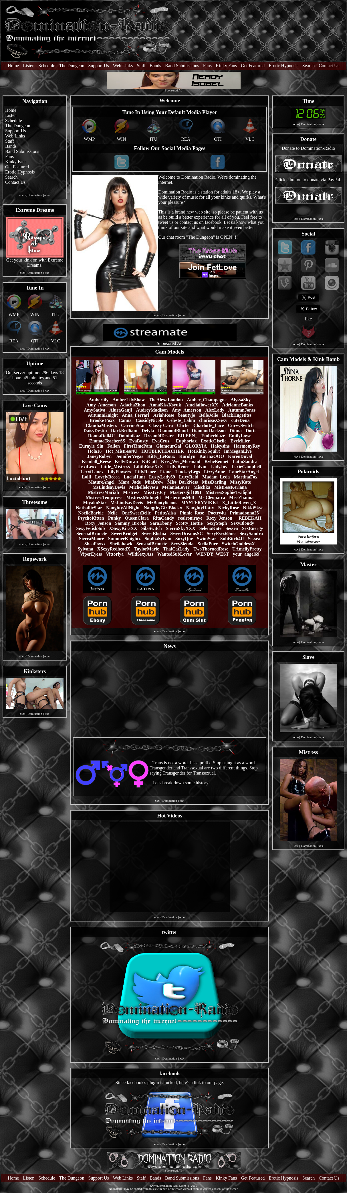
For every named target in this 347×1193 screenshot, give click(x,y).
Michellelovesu (143, 487)
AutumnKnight (103, 415)
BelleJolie (208, 415)
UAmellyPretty (247, 548)
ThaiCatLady (176, 548)
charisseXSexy (213, 420)
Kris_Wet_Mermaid (181, 461)
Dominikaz (129, 435)
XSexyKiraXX (123, 528)
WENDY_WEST (212, 554)
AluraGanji (120, 410)
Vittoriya (115, 554)
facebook (169, 1073)
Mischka (201, 487)
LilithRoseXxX (148, 466)
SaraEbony (161, 523)
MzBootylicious (162, 502)
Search (308, 65)
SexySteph (217, 523)
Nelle (113, 512)
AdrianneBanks (237, 404)
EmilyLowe (240, 435)
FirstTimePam (138, 446)
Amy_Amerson (101, 404)
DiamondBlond (173, 430)
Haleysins (220, 446)
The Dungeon (71, 65)
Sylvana (85, 548)
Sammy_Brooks (130, 523)
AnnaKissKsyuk (165, 404)
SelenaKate (210, 528)
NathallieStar (89, 507)
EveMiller (240, 440)
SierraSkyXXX (180, 528)
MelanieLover (176, 487)
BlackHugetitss (236, 415)
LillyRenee (145, 471)
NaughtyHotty (200, 507)
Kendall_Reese (96, 461)
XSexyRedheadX (113, 548)
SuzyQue (184, 538)
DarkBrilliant (124, 430)
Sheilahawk (121, 543)
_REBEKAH (248, 518)
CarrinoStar (133, 425)
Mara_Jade (129, 482)
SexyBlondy (242, 523)
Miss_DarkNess (182, 482)
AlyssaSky (241, 399)
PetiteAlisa (165, 512)
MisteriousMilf (179, 497)
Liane (165, 471)
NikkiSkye (253, 507)
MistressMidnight (143, 497)
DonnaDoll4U (101, 435)
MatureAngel (101, 482)
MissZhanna (241, 497)
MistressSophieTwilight (228, 492)
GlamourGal (168, 446)
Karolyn (187, 456)
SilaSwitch (151, 528)
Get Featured (253, 65)
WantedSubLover (174, 554)
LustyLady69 (162, 476)
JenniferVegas (129, 456)
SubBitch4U (232, 538)
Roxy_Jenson (219, 518)
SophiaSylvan (157, 538)
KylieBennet (216, 461)
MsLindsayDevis (108, 487)
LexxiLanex (92, 471)
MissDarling (214, 482)
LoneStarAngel (244, 471)
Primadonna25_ (245, 512)
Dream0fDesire (159, 435)
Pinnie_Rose (192, 512)
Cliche (183, 425)
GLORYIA (196, 446)
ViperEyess (91, 554)
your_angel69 (246, 554)
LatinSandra (245, 461)
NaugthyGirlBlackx (163, 507)
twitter (169, 932)
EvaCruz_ (162, 440)
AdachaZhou (132, 404)
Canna (125, 420)
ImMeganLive (238, 451)
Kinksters (35, 671)
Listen (28, 65)
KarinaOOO (211, 456)
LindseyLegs (187, 471)
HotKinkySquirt (204, 451)
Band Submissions (182, 65)
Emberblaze (213, 435)
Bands (155, 65)
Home (13, 65)
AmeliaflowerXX (201, 404)
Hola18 (95, 451)
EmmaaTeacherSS (107, 440)
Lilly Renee (178, 466)
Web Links (123, 65)
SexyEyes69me (221, 533)
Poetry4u (217, 512)
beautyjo (186, 415)
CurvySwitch (241, 425)
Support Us (98, 65)
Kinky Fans (226, 65)
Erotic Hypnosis (283, 65)
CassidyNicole (149, 420)
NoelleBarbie (91, 512)
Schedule (46, 65)
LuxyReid (189, 476)
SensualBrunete (91, 533)
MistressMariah (103, 492)
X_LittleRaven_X (239, 502)
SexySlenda (182, 543)
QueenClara (137, 518)
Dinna (236, 430)
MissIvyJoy (154, 492)
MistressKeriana (230, 487)
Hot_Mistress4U (121, 451)
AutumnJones (241, 410)
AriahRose (163, 415)
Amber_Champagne (207, 399)
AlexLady (214, 410)
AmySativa (95, 410)
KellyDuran (126, 461)
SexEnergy (252, 528)
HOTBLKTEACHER (162, 451)
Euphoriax (186, 440)
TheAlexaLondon (166, 399)
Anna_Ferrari (135, 415)
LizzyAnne (214, 471)
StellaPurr (208, 543)
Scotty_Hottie (189, 523)
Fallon (113, 446)
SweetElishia (153, 533)
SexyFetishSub (90, 528)
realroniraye (190, 518)
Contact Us (329, 65)
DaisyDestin (95, 430)
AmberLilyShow (128, 399)
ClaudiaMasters (101, 425)
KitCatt (149, 461)
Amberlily (98, 399)
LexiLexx (87, 466)
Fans (207, 65)
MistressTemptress (104, 497)
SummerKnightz (124, 538)
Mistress (131, 492)
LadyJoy (218, 466)
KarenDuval (240, 456)
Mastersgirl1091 (186, 492)
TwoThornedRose (210, 548)
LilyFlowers (119, 471)
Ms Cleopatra (211, 497)
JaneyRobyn (99, 456)
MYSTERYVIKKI (199, 502)
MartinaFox (245, 476)
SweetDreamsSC (186, 533)
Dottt (251, 430)
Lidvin (199, 466)
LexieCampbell (246, 466)
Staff (141, 65)
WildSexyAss (140, 554)
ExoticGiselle (214, 440)
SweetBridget (124, 533)
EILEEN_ (187, 435)
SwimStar (206, 538)
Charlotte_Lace (208, 425)
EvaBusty (138, 440)
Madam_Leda (216, 476)
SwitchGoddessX (238, 543)
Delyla (148, 430)
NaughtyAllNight (123, 507)
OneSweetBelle (136, 512)
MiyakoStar (94, 502)
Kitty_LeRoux (161, 456)
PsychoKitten (91, 518)
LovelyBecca (107, 476)
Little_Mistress (115, 466)
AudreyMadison (152, 410)
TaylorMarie (146, 548)
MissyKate (240, 482)
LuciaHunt (134, 476)
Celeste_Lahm (181, 420)
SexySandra (251, 533)
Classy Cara (161, 425)
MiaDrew (154, 482)
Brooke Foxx (102, 420)
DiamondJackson (209, 430)
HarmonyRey (247, 446)
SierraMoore (91, 538)
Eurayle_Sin (91, 446)
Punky (114, 518)
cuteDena (240, 420)
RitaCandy (163, 518)
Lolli (86, 476)
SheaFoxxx (95, 543)
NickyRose (228, 507)
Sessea (231, 528)
